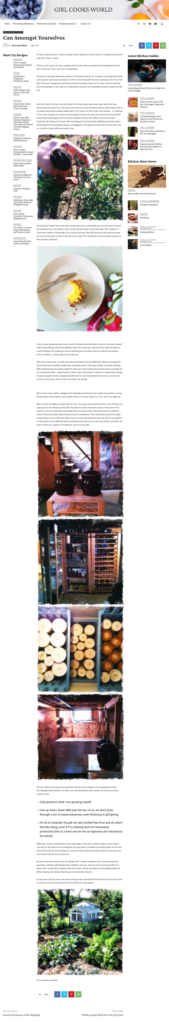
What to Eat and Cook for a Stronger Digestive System (152, 104)
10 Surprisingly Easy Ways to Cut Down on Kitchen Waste (151, 119)
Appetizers (19, 135)
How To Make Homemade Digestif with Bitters (22, 64)
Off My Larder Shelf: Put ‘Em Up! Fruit (102, 1014)
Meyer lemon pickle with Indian (22, 164)
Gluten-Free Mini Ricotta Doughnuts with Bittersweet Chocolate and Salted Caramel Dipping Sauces (23, 123)
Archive (17, 59)
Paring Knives (147, 232)
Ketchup (144, 217)
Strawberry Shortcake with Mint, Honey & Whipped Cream (23, 202)
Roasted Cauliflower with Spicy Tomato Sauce (22, 177)
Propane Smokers (149, 204)
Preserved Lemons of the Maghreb (21, 1014)
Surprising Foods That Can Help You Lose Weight (146, 89)
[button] (162, 24)
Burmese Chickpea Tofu (21, 189)
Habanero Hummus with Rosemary (22, 139)
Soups (16, 73)
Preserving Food (13, 32)
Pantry (131, 190)
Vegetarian (19, 171)
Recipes (17, 87)
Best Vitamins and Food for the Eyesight (152, 132)
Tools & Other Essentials (148, 227)
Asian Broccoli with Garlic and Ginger (22, 242)
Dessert (17, 100)
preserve (51, 802)
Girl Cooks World (19, 46)
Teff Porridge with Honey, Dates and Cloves (21, 92)
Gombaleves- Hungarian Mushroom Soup (21, 78)
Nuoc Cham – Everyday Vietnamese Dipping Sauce (23, 216)
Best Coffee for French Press (142, 193)
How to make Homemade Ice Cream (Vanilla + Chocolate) (23, 151)
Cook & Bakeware (149, 201)
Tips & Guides (135, 84)
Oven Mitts (146, 245)
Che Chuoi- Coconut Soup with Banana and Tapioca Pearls (22, 229)
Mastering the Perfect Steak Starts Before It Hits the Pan (151, 146)
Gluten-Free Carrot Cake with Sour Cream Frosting (22, 106)
